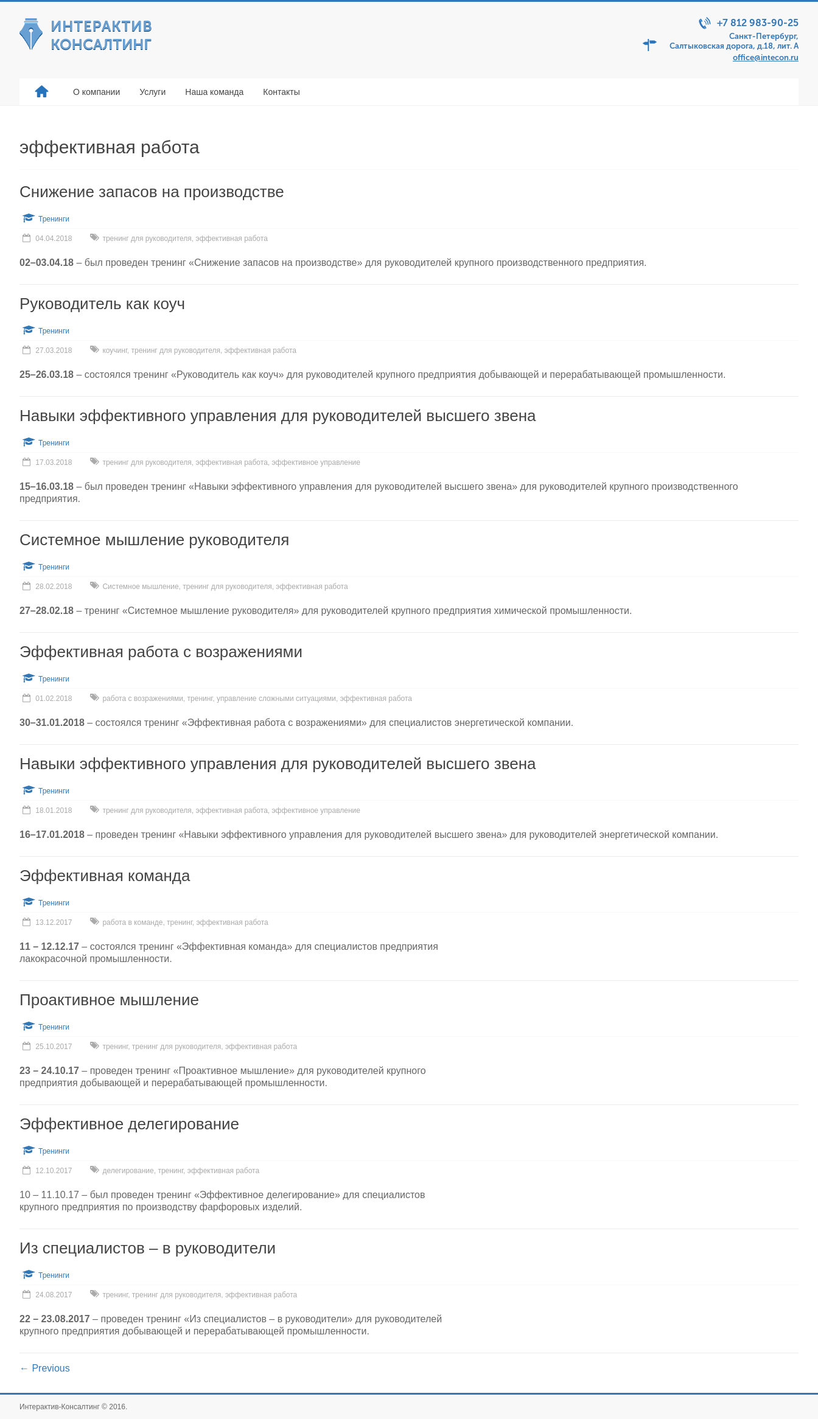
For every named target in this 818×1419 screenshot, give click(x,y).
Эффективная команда (104, 875)
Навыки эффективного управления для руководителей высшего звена (277, 415)
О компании (96, 92)
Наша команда (214, 92)
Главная (41, 91)
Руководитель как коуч (102, 304)
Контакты (281, 92)
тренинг (200, 698)
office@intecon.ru (766, 57)
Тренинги (53, 219)
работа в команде (132, 922)
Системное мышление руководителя (154, 540)
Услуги (152, 92)
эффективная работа (232, 238)
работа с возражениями (142, 698)
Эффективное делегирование (129, 1124)
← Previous (44, 1368)
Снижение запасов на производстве (151, 192)
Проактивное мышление (109, 1000)
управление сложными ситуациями (276, 698)
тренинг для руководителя (146, 238)
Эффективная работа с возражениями (160, 652)
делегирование (127, 1170)
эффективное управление (316, 462)
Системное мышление (140, 586)
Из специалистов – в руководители (147, 1248)
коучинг (114, 350)
